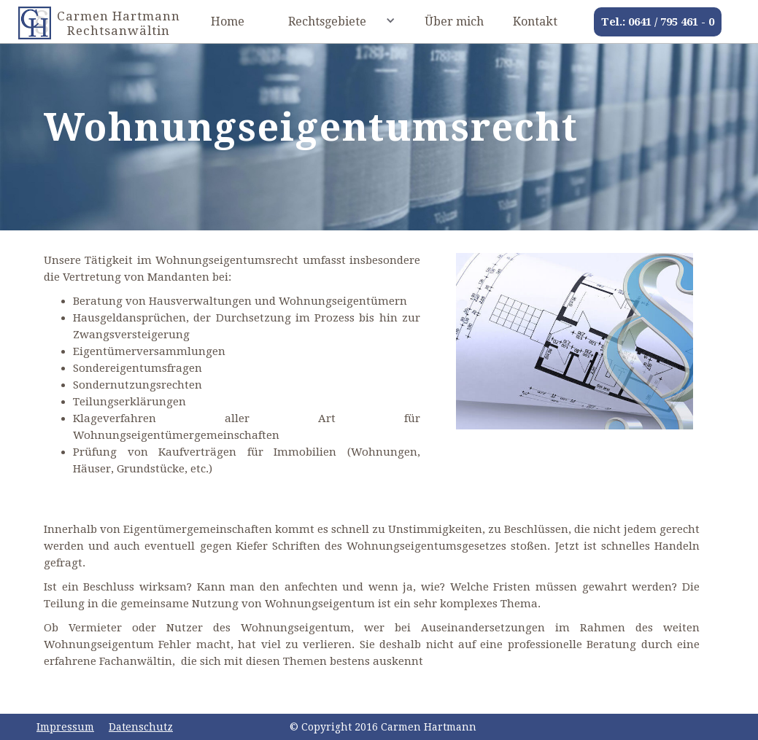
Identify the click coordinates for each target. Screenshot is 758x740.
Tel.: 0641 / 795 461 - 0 (657, 21)
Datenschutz (141, 727)
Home (227, 21)
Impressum (65, 727)
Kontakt (535, 21)
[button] (334, 20)
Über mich (454, 21)
